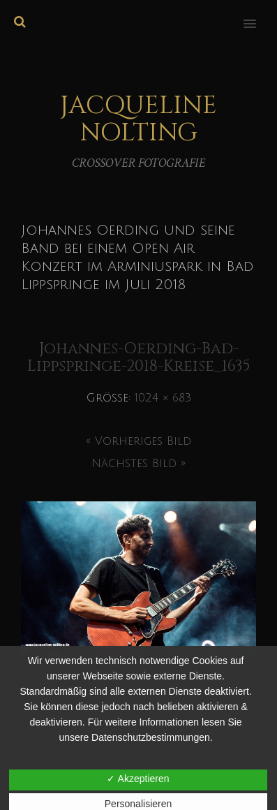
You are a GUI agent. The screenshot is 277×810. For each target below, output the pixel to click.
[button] (258, 14)
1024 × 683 (163, 398)
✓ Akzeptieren (138, 778)
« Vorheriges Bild (138, 441)
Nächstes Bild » (138, 463)
